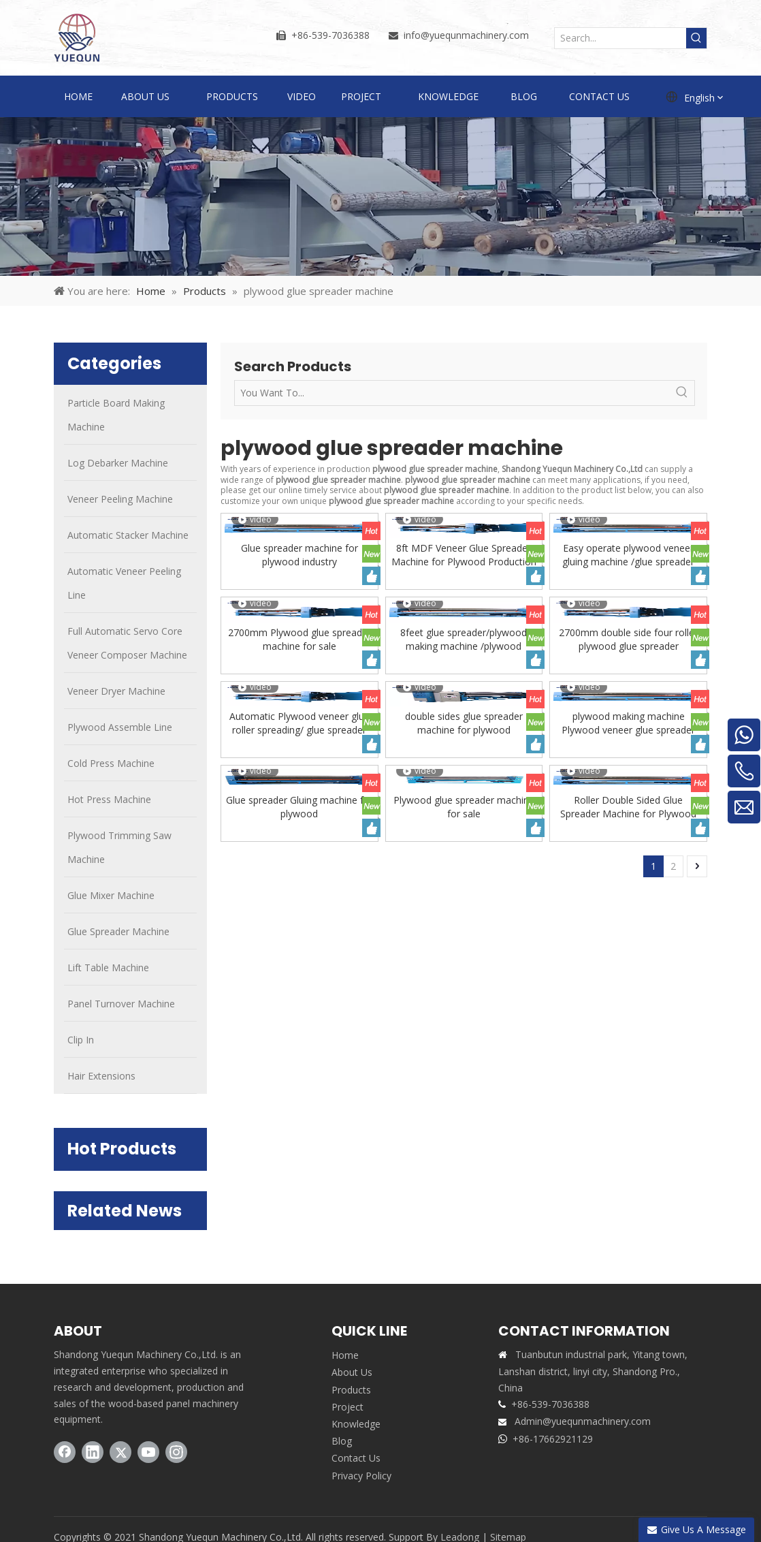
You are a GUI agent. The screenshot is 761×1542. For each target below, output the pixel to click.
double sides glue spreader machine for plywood (464, 723)
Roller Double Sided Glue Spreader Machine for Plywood (628, 806)
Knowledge (355, 1423)
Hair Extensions (101, 1075)
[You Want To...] (452, 393)
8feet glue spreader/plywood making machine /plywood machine (463, 639)
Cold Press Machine (111, 763)
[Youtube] (148, 1452)
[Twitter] (120, 1452)
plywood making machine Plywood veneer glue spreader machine (628, 723)
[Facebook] (65, 1452)
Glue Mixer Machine (111, 895)
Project (347, 1406)
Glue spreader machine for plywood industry (299, 554)
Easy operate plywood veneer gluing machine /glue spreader (628, 554)
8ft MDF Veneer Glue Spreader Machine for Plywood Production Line (463, 555)
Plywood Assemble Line (119, 727)
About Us (351, 1372)
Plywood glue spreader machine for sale (463, 806)
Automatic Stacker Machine (128, 535)
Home (345, 1355)
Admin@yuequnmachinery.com (583, 1421)
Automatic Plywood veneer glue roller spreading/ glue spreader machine (299, 723)
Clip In (80, 1039)
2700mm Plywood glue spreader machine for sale (299, 639)
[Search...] (620, 38)
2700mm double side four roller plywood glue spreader (628, 639)
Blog (341, 1440)
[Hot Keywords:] (696, 38)
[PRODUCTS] (380, 196)
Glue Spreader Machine (118, 931)
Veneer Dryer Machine (116, 691)
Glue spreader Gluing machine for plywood (299, 806)
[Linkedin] (92, 1452)
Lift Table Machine (108, 967)
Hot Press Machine (109, 799)
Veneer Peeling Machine (120, 498)
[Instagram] (176, 1452)
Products (351, 1389)
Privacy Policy (361, 1475)
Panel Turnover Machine (121, 1003)
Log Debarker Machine (117, 462)
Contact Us (355, 1457)
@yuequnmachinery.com (475, 35)
